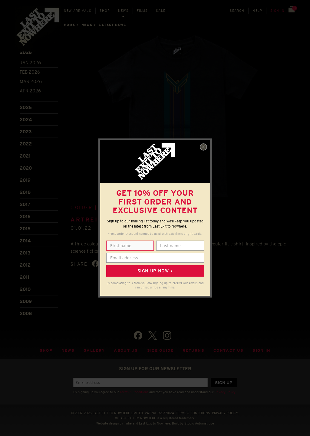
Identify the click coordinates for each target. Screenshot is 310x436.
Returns (193, 350)
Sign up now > (155, 270)
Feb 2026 (30, 72)
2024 (26, 119)
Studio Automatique (199, 423)
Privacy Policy (225, 392)
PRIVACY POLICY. (225, 413)
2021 (25, 155)
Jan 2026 (30, 62)
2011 (24, 277)
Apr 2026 (30, 90)
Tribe (128, 423)
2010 (25, 289)
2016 (25, 216)
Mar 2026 (31, 81)
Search (237, 10)
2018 (25, 192)
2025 (26, 107)
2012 (25, 265)
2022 (26, 143)
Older (83, 207)
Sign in (277, 10)
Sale (160, 10)
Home (69, 25)
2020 (26, 168)
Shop (105, 10)
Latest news (112, 25)
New (77, 10)
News (123, 10)
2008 (26, 313)
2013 (25, 252)
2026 (26, 52)
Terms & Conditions (134, 392)
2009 (26, 301)
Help (257, 10)
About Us (126, 350)
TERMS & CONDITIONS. (193, 413)
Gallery (94, 350)
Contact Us (228, 350)
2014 (25, 240)
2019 (25, 180)
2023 (26, 131)
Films (142, 10)
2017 (25, 204)
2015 (25, 228)
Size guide (160, 350)
